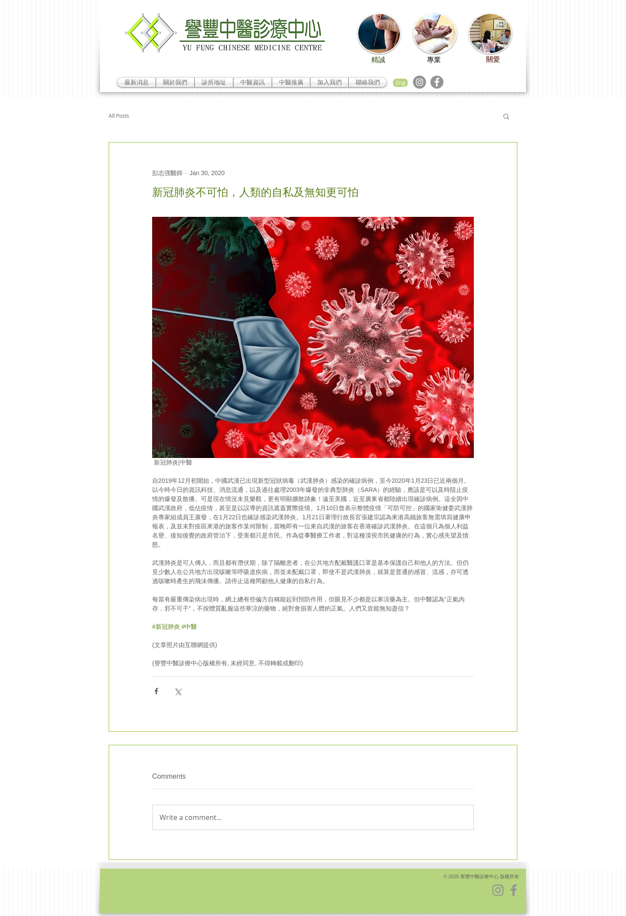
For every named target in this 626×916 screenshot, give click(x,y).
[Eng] (400, 83)
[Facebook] (436, 82)
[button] (506, 116)
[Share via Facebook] (156, 691)
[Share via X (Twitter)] (177, 691)
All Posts (119, 116)
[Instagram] (419, 82)
